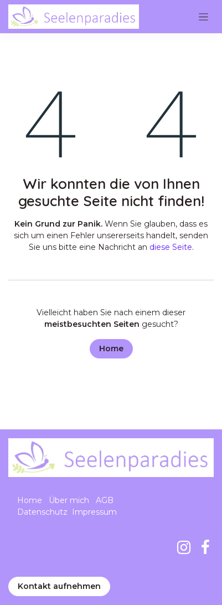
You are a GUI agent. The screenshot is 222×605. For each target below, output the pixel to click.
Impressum (94, 512)
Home (111, 348)
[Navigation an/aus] (203, 16)
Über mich (69, 500)
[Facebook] (205, 547)
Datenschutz (42, 512)
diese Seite (170, 247)
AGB (104, 500)
